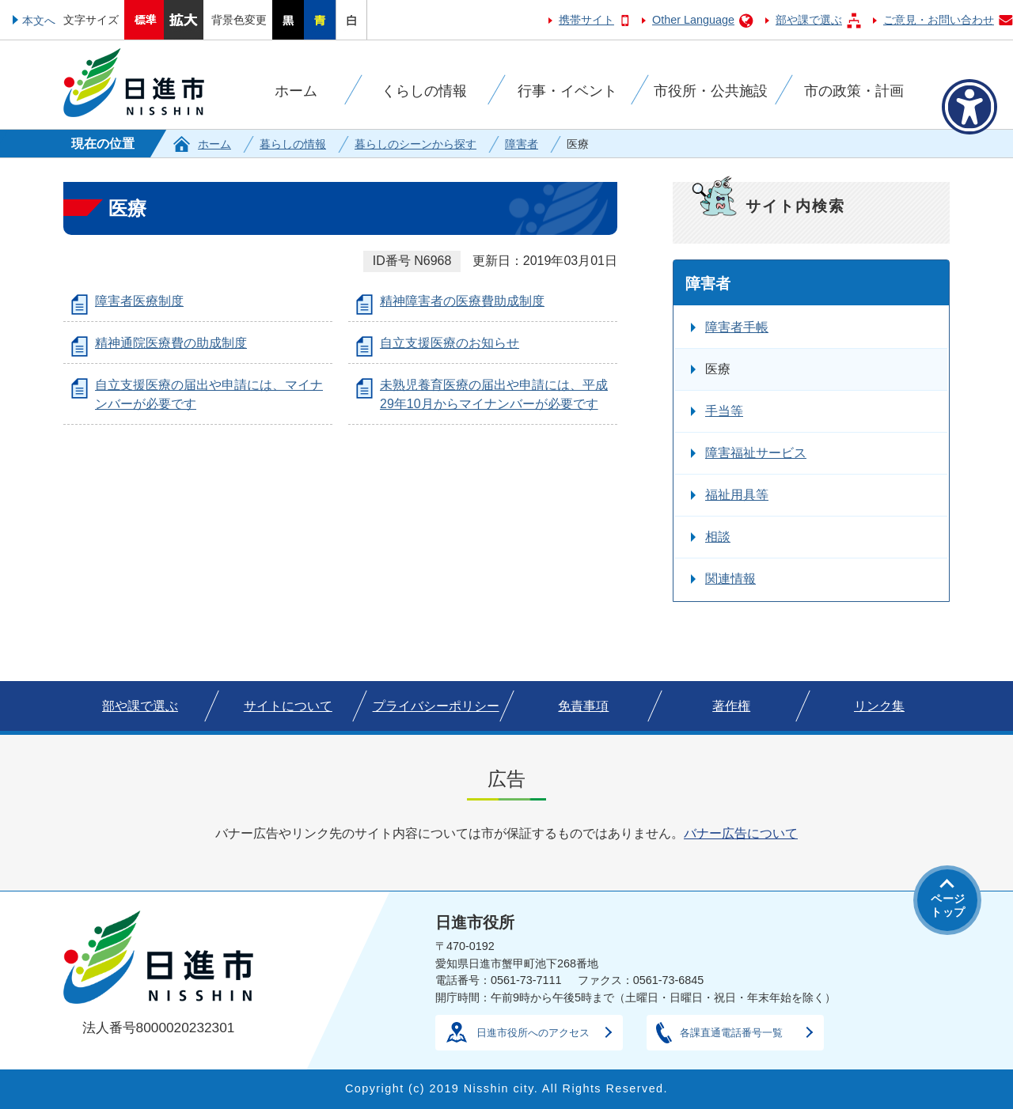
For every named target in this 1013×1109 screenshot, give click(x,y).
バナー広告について (741, 833)
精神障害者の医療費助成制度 (462, 301)
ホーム (214, 144)
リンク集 (879, 706)
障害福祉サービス (755, 453)
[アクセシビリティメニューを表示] (969, 106)
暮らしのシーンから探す (415, 144)
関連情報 (730, 578)
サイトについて (288, 706)
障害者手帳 (736, 327)
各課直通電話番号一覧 (731, 1033)
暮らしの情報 (293, 144)
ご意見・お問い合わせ (938, 19)
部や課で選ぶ (809, 19)
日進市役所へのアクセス (533, 1033)
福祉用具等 (736, 495)
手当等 (724, 411)
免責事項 (583, 706)
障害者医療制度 (139, 301)
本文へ (38, 20)
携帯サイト (586, 19)
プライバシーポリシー (436, 706)
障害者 (521, 144)
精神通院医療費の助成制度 (171, 343)
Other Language (693, 19)
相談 (717, 536)
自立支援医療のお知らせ (449, 343)
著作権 (731, 706)
